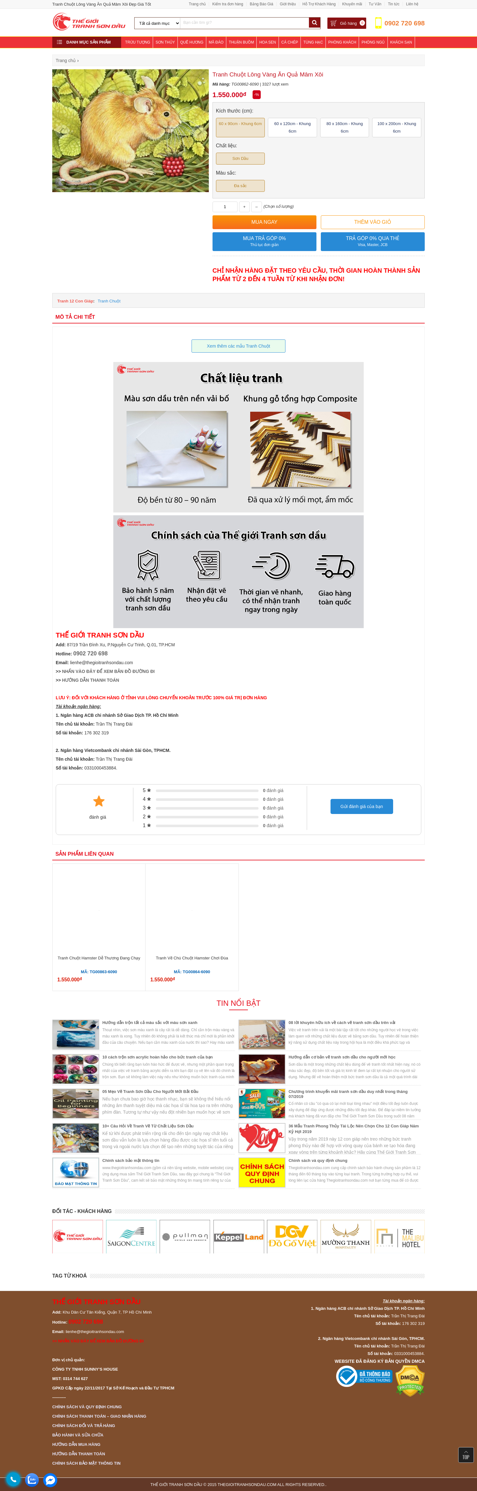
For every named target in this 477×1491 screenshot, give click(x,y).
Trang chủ (197, 4)
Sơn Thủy (165, 42)
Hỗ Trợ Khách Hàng (319, 4)
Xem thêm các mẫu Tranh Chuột (238, 346)
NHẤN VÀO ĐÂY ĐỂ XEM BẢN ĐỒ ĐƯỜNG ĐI (108, 671)
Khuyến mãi (352, 4)
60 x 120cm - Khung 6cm (292, 127)
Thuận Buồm (241, 42)
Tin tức (393, 4)
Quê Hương (191, 42)
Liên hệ (412, 4)
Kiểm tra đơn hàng (227, 4)
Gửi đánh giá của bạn (362, 806)
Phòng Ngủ (373, 42)
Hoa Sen (267, 42)
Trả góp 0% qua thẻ (373, 242)
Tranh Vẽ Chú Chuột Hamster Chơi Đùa (192, 958)
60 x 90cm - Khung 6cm (240, 123)
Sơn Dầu (240, 158)
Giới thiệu (288, 4)
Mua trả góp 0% (264, 242)
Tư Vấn (375, 4)
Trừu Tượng (137, 42)
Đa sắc (240, 185)
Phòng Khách (342, 42)
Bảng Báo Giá (261, 4)
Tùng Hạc (313, 42)
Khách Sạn (401, 42)
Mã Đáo (216, 42)
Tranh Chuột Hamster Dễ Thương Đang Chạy (99, 958)
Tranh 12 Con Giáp (75, 301)
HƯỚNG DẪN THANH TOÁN (90, 680)
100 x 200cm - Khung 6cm (396, 127)
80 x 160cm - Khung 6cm (344, 127)
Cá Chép (289, 42)
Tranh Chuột (109, 301)
